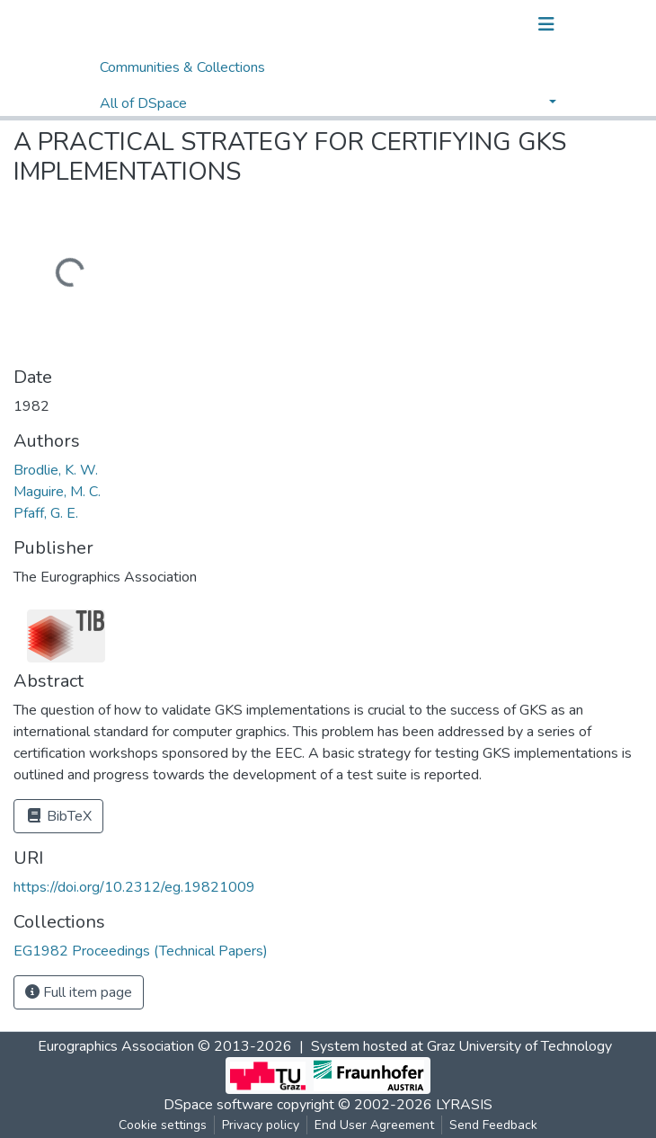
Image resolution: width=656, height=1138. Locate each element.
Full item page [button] (78, 992)
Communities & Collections (182, 67)
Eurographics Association (116, 1046)
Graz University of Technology (519, 1046)
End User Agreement (374, 1125)
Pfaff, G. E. (45, 513)
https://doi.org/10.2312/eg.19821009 (134, 887)
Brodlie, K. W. (55, 470)
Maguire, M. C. (57, 492)
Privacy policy (260, 1125)
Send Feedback (493, 1125)
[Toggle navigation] (546, 24)
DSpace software (218, 1105)
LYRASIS (464, 1105)
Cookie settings (163, 1125)
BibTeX (58, 816)
